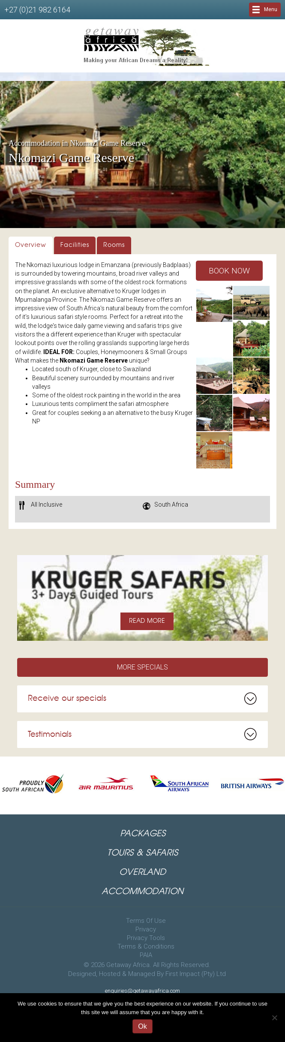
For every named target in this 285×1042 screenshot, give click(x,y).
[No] (274, 1017)
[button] (229, 271)
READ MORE (147, 621)
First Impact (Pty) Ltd (195, 974)
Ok (142, 1026)
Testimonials (50, 735)
